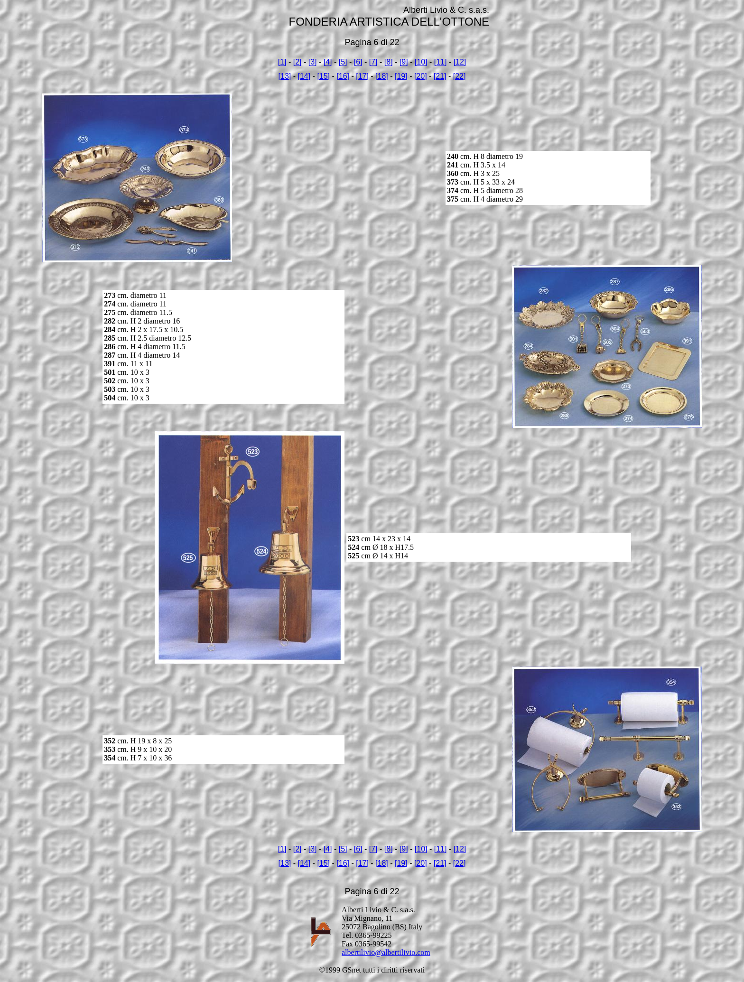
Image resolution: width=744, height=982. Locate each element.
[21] (440, 76)
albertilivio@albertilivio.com (386, 952)
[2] (297, 62)
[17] (362, 76)
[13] (285, 76)
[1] (282, 62)
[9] (404, 62)
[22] (459, 76)
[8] (388, 62)
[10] (421, 62)
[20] (420, 76)
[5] (343, 62)
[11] (440, 62)
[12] (460, 62)
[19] (401, 76)
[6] (358, 62)
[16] (342, 76)
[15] (323, 76)
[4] (328, 62)
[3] (312, 62)
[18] (381, 76)
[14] (304, 76)
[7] (373, 62)
